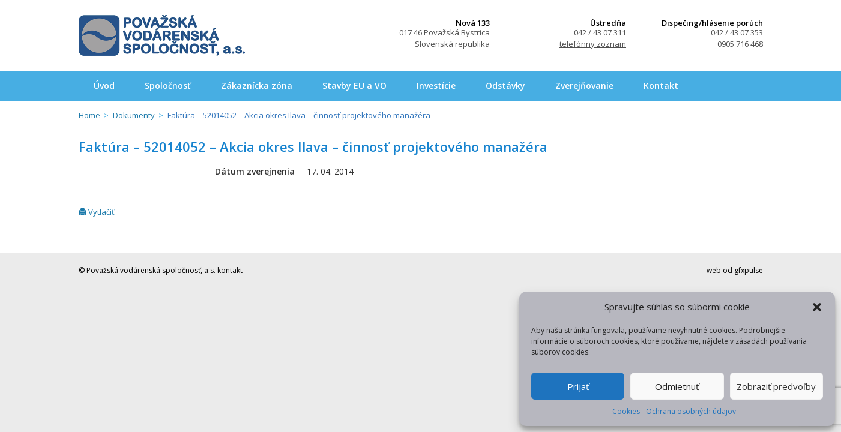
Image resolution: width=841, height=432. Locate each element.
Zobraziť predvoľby (776, 386)
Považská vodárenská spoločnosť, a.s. (162, 35)
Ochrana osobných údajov (691, 411)
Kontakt (661, 85)
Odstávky (505, 85)
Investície (436, 85)
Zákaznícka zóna (256, 85)
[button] (817, 307)
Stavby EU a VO (354, 85)
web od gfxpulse (735, 270)
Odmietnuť (677, 386)
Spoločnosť (168, 85)
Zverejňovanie (584, 85)
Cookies (626, 411)
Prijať (578, 386)
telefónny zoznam (592, 43)
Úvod (104, 85)
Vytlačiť (97, 211)
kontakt (230, 270)
